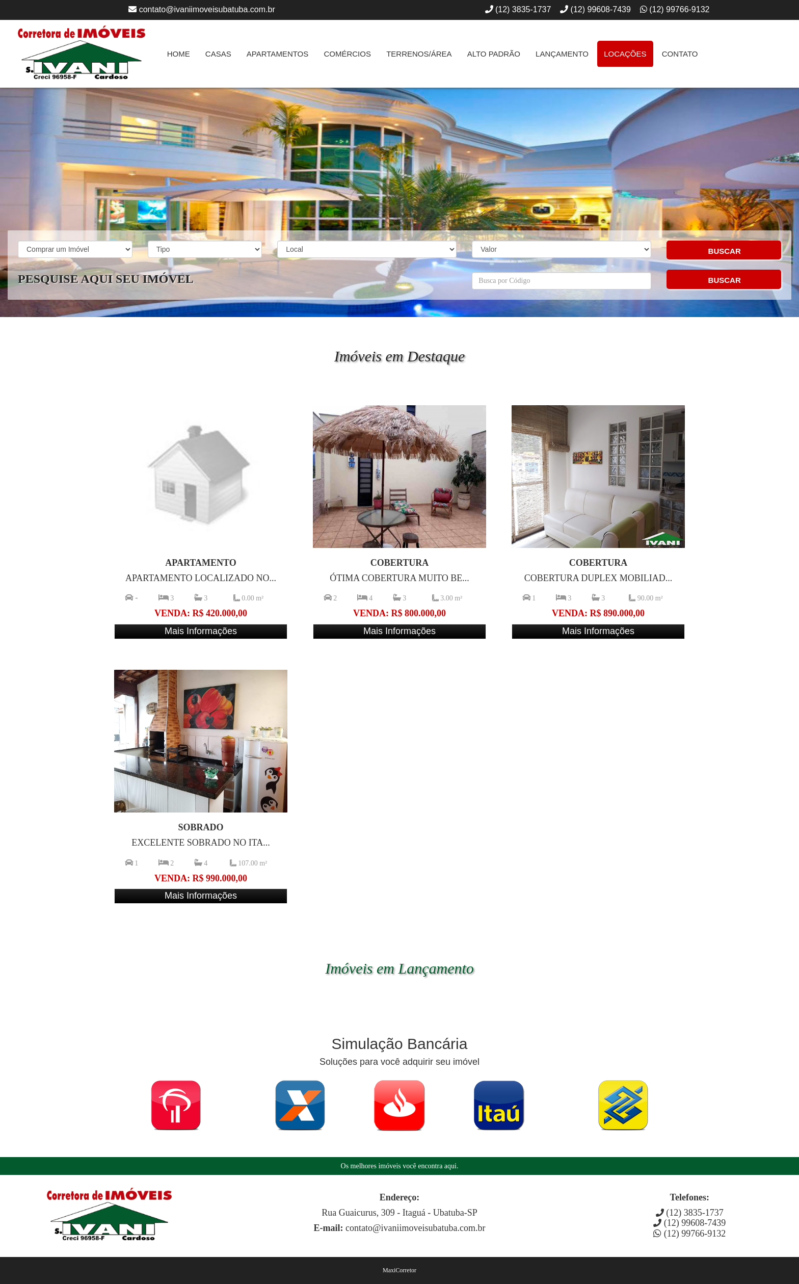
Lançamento (562, 53)
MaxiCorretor (399, 1270)
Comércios (347, 53)
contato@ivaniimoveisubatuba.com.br (207, 9)
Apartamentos (277, 53)
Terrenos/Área (418, 53)
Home (178, 53)
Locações (625, 53)
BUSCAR (724, 251)
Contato (680, 53)
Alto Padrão (493, 53)
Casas (218, 53)
